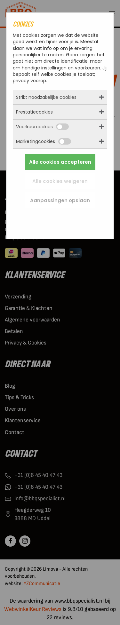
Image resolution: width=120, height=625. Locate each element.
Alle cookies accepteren (60, 162)
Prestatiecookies (34, 112)
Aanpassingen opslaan (60, 200)
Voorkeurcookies (42, 126)
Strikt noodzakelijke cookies (46, 97)
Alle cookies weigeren (60, 181)
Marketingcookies (43, 141)
